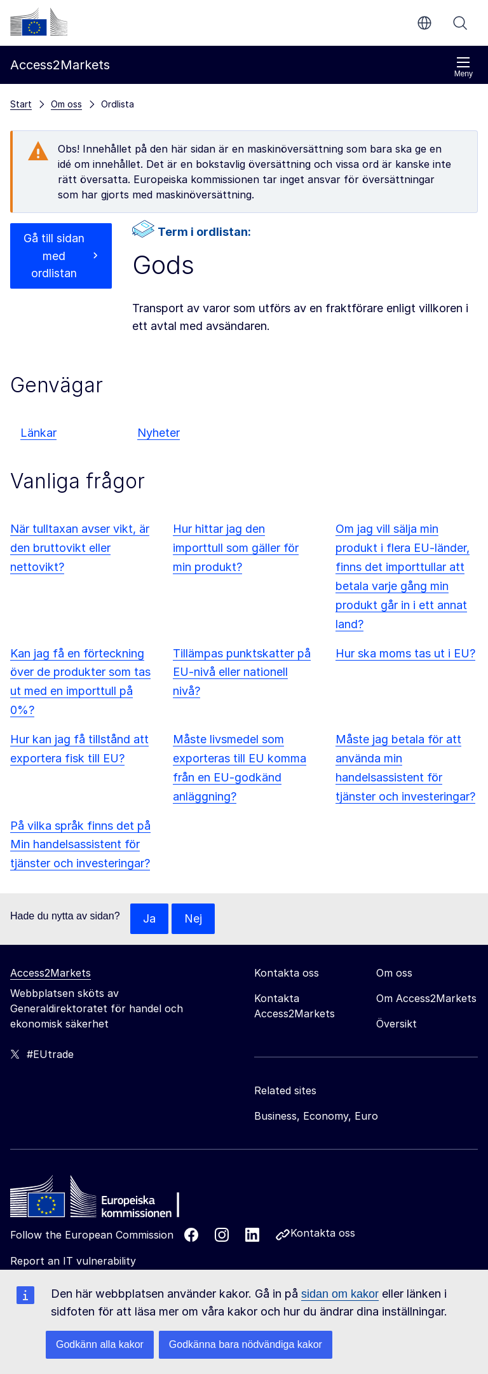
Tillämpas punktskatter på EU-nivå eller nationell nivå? (242, 672)
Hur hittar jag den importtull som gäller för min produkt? (236, 548)
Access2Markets (50, 972)
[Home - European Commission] (102, 1200)
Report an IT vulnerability (73, 1260)
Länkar (38, 432)
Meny (463, 67)
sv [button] (424, 23)
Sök (460, 23)
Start (21, 104)
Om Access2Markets (426, 998)
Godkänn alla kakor (100, 1344)
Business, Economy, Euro (316, 1116)
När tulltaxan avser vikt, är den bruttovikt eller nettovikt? (79, 548)
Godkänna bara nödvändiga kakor (245, 1344)
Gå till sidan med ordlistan (54, 255)
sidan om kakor (340, 1294)
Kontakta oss (322, 1232)
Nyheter (158, 432)
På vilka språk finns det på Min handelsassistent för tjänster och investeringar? (80, 844)
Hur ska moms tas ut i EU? (405, 653)
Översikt (396, 1023)
